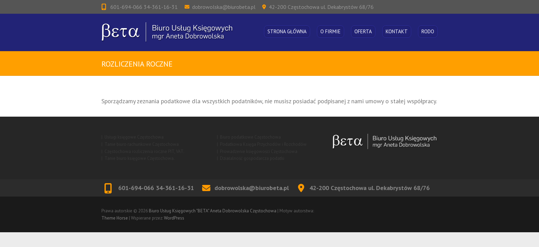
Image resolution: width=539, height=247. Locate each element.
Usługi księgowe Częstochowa (134, 137)
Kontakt (397, 31)
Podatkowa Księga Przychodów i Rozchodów (263, 144)
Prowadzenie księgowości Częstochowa (258, 151)
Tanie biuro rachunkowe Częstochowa (141, 144)
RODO (427, 31)
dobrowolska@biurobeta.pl (223, 6)
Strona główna (287, 31)
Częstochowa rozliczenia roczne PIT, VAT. (144, 151)
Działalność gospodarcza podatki (252, 158)
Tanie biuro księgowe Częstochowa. (139, 158)
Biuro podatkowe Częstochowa (250, 137)
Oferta (363, 31)
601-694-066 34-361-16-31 (143, 6)
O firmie (330, 31)
